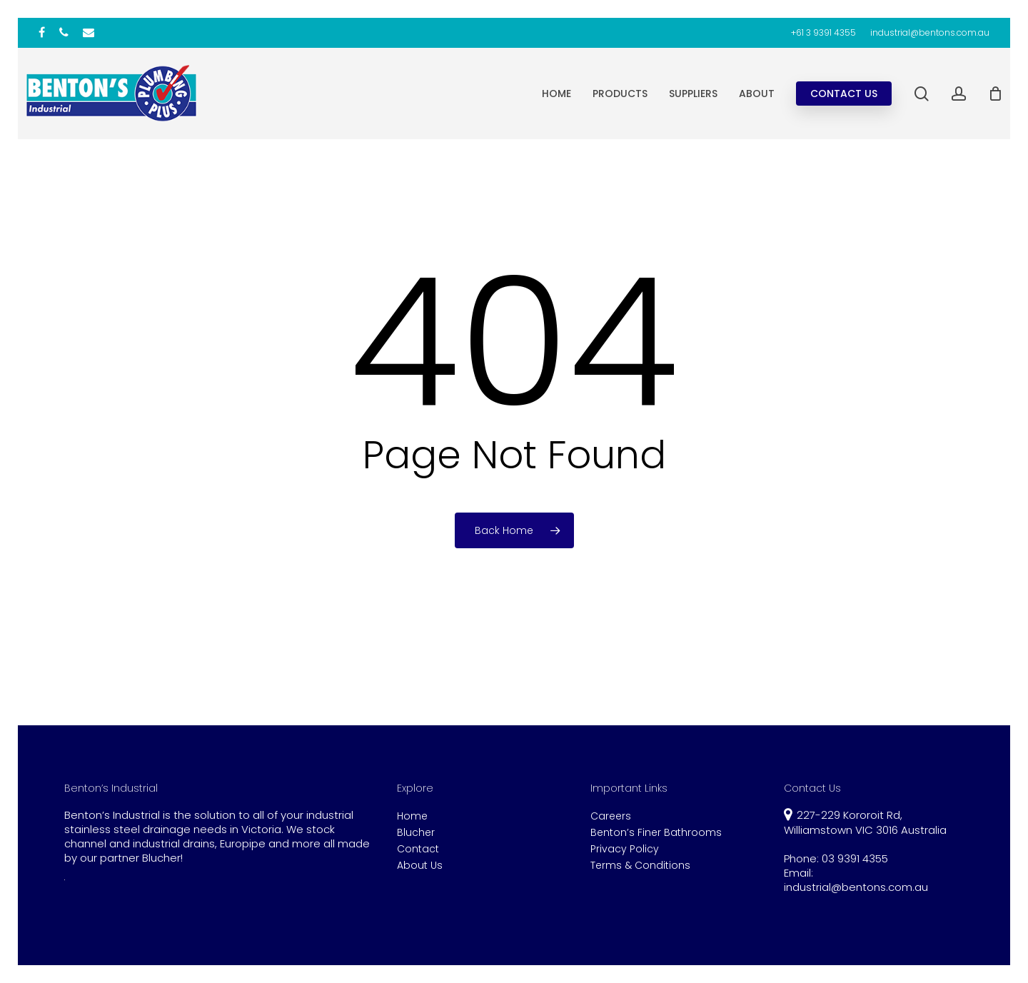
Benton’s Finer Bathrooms (656, 832)
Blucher (416, 832)
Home (412, 816)
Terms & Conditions (640, 865)
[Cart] (995, 93)
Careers (610, 816)
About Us (420, 865)
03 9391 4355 (855, 858)
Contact (418, 849)
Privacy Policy (624, 849)
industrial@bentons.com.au (856, 886)
